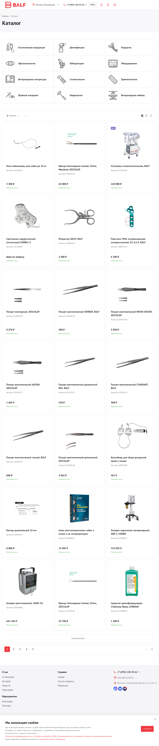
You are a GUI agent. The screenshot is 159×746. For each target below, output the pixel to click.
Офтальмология (26, 63)
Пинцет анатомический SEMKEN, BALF (79, 311)
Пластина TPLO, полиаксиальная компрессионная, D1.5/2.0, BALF (128, 240)
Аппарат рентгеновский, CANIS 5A (24, 603)
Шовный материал (28, 95)
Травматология (129, 79)
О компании (8, 677)
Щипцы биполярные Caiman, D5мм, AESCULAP (78, 605)
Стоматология (77, 79)
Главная (5, 16)
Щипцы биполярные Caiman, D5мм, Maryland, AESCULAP (78, 167)
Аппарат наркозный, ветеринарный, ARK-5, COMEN (130, 532)
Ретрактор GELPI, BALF (71, 238)
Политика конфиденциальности (18, 736)
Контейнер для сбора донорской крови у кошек (128, 459)
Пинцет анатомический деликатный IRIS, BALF (78, 386)
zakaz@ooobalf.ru (125, 677)
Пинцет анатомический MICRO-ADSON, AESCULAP (131, 313)
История (6, 681)
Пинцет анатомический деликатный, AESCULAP (78, 459)
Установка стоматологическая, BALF (130, 166)
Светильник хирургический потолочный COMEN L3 (21, 240)
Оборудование (129, 63)
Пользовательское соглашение (70, 736)
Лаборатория (77, 63)
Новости (6, 685)
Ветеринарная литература (32, 79)
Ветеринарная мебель (133, 95)
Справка (62, 672)
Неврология (76, 95)
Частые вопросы (66, 681)
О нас (5, 672)
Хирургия (126, 47)
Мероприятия (9, 696)
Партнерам (7, 689)
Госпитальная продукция (31, 47)
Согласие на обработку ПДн (45, 736)
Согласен (147, 729)
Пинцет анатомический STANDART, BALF (129, 386)
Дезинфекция (77, 47)
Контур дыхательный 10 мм (21, 530)
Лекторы (6, 705)
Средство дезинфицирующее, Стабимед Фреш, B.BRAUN (127, 605)
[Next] (152, 649)
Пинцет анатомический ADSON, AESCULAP (23, 386)
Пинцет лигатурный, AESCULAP (23, 311)
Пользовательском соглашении (52, 739)
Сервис (92, 4)
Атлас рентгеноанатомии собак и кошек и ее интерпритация (76, 532)
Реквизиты (63, 685)
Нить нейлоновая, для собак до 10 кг (26, 166)
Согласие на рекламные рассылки (98, 736)
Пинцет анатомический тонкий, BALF (26, 457)
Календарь (7, 701)
